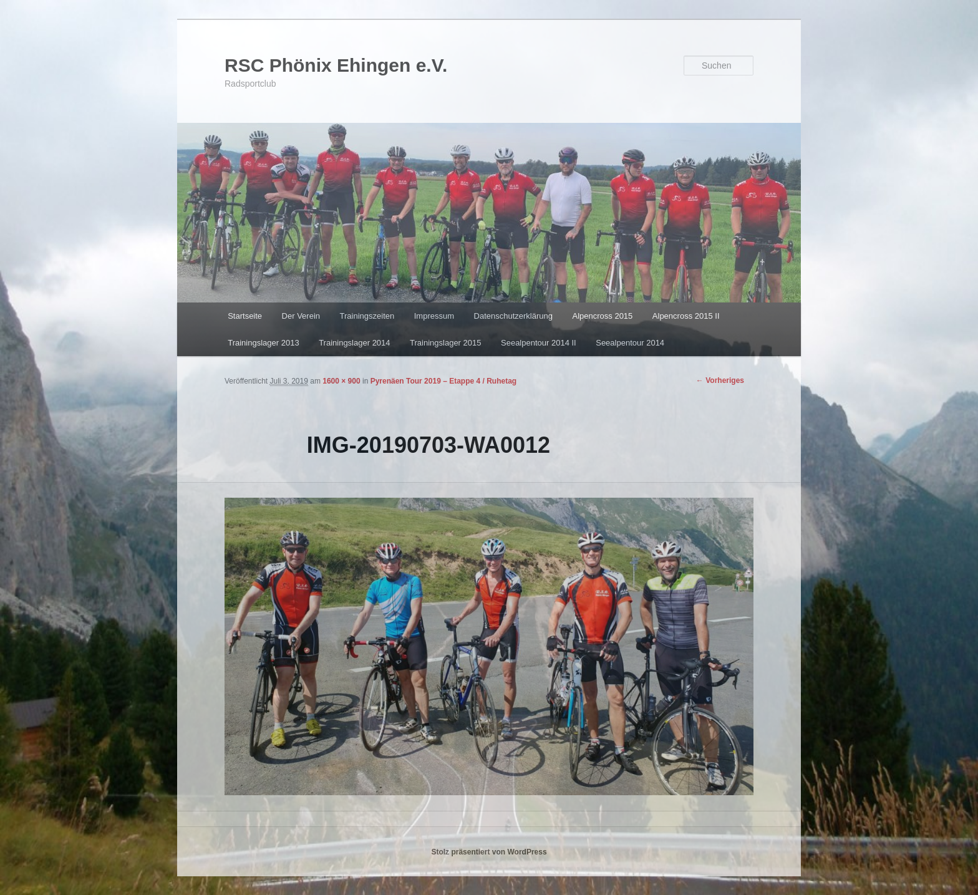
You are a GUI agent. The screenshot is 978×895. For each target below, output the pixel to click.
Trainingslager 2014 (354, 342)
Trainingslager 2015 (445, 342)
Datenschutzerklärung (513, 316)
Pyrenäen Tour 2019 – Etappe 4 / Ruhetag (443, 381)
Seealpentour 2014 (630, 342)
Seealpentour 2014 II (538, 342)
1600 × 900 (341, 381)
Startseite (245, 316)
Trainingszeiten (367, 316)
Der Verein (301, 316)
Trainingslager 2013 (263, 342)
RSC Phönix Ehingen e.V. (336, 65)
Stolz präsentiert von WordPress (488, 852)
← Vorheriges (720, 380)
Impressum (434, 316)
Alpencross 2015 (602, 316)
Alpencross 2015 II (686, 316)
